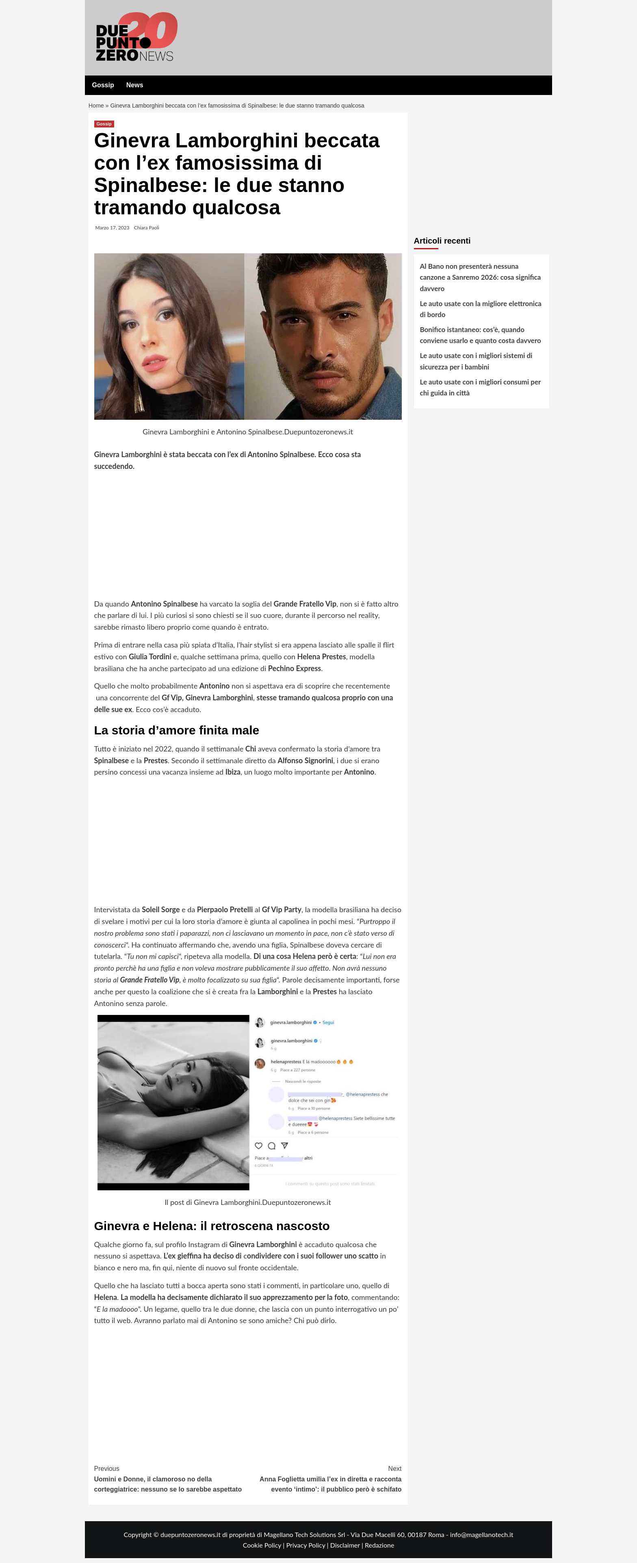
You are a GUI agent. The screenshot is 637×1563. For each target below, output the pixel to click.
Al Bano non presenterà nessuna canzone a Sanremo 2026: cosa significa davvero (480, 282)
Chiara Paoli (146, 232)
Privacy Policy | (308, 1550)
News (134, 85)
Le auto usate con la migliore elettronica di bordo (481, 314)
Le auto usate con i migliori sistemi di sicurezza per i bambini (476, 366)
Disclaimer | (347, 1550)
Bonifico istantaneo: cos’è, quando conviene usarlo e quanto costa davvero (480, 340)
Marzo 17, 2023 (112, 232)
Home (97, 108)
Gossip (103, 85)
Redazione (379, 1550)
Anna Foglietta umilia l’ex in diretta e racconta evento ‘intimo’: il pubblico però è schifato (325, 1483)
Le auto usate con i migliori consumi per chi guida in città (480, 392)
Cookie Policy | (264, 1550)
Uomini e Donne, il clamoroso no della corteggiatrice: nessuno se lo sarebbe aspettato (171, 1483)
